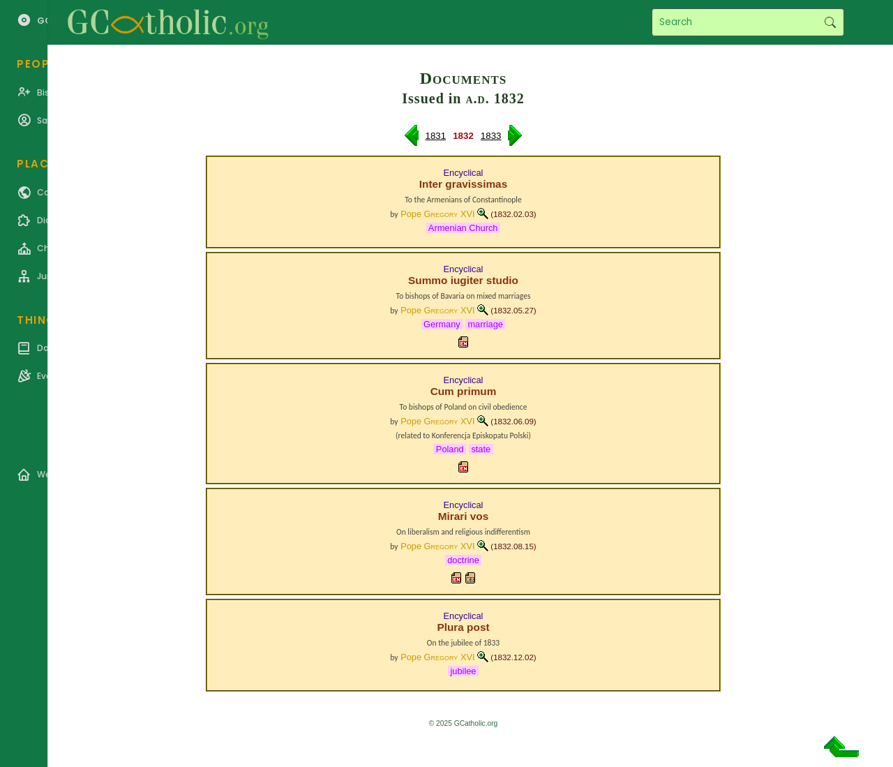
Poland (449, 449)
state (481, 449)
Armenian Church (463, 228)
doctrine (463, 560)
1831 (436, 136)
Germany (442, 324)
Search (830, 22)
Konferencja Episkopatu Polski (480, 435)
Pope (437, 214)
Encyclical (463, 172)
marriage (485, 324)
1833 (491, 136)
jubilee (463, 671)
